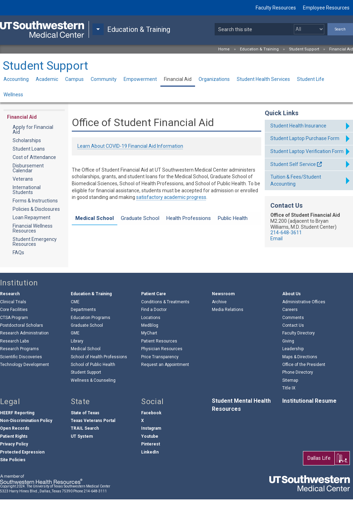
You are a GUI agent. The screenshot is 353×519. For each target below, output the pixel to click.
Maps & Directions (299, 376)
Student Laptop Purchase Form (304, 138)
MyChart (149, 353)
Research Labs (14, 360)
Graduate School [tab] (140, 218)
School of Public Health (93, 384)
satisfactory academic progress (171, 197)
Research (10, 313)
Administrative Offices (303, 321)
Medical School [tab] (94, 218)
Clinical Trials (13, 321)
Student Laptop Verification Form (307, 151)
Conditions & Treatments (165, 321)
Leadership (293, 368)
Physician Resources (161, 368)
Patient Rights (14, 456)
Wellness (13, 94)
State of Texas (85, 432)
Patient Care (153, 313)
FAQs (18, 252)
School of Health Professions (99, 376)
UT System (82, 456)
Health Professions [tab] (188, 218)
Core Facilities (14, 329)
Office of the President (303, 384)
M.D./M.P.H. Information (113, 254)
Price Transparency (160, 376)
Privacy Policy (14, 463)
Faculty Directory (298, 353)
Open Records (14, 448)
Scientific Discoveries (21, 376)
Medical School (86, 368)
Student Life (310, 79)
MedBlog (149, 344)
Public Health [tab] (233, 218)
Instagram (151, 448)
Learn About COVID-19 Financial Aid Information (130, 146)
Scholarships (27, 140)
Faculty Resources (276, 8)
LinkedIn (150, 471)
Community (104, 79)
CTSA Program (14, 337)
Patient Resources (159, 360)
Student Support (304, 49)
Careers (290, 329)
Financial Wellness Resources (33, 228)
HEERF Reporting (17, 432)
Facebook (151, 432)
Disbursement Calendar (28, 168)
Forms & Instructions (35, 200)
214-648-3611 (286, 232)
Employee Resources (326, 8)
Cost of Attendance (34, 157)
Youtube (149, 456)
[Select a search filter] (309, 29)
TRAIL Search (85, 448)
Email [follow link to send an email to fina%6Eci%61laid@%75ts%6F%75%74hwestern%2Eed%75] (276, 238)
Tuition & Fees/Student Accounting (295, 180)
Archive (219, 321)
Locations (150, 337)
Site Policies (13, 479)
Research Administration (24, 353)
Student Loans (29, 149)
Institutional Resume (309, 420)
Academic (47, 79)
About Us (291, 313)
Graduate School (87, 344)
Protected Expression (22, 471)
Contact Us (293, 344)
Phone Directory (297, 392)
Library (77, 360)
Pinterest (150, 463)
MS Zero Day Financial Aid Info (120, 240)
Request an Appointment (165, 384)
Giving (288, 360)
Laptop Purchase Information (119, 234)
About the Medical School (115, 261)
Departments (83, 329)
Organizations (214, 79)
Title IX (289, 407)
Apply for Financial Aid (33, 129)
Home (224, 49)
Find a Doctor (154, 329)
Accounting (16, 79)
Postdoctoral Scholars (21, 344)
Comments (293, 337)
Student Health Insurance (298, 126)
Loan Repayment (31, 217)
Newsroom (223, 313)
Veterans (23, 179)
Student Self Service (293, 164)
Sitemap (290, 399)
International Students (27, 190)
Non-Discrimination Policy (26, 440)
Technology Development (24, 384)
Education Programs (90, 337)
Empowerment (140, 79)
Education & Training (259, 49)
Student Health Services (263, 79)
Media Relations (227, 329)
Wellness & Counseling (93, 399)
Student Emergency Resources (35, 241)
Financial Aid (341, 49)
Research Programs (19, 368)
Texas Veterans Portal (93, 440)
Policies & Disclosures (36, 209)
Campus (74, 79)
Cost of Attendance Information (122, 247)
